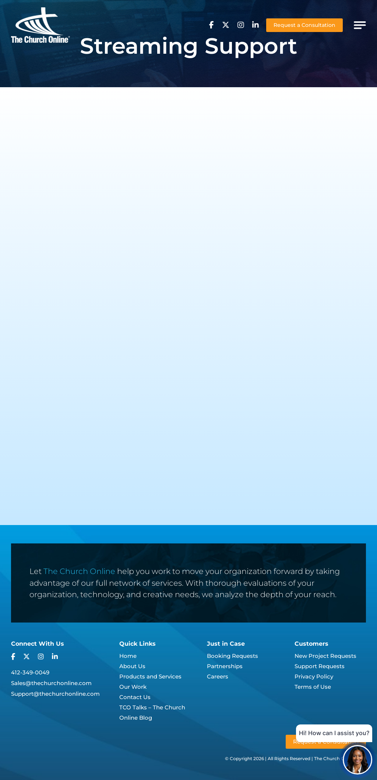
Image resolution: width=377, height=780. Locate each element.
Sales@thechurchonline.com (51, 683)
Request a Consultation (304, 25)
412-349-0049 (30, 672)
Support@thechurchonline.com (55, 693)
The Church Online (79, 571)
